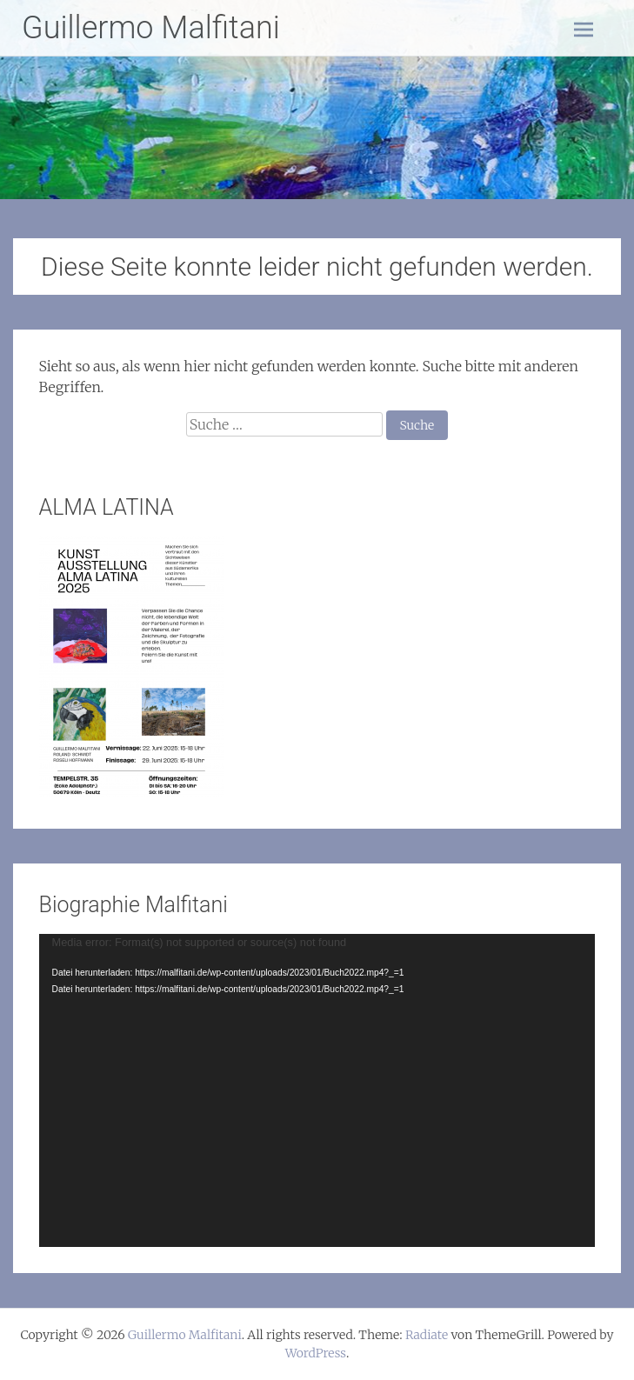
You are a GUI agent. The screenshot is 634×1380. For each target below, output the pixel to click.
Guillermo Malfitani (151, 28)
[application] (317, 1090)
